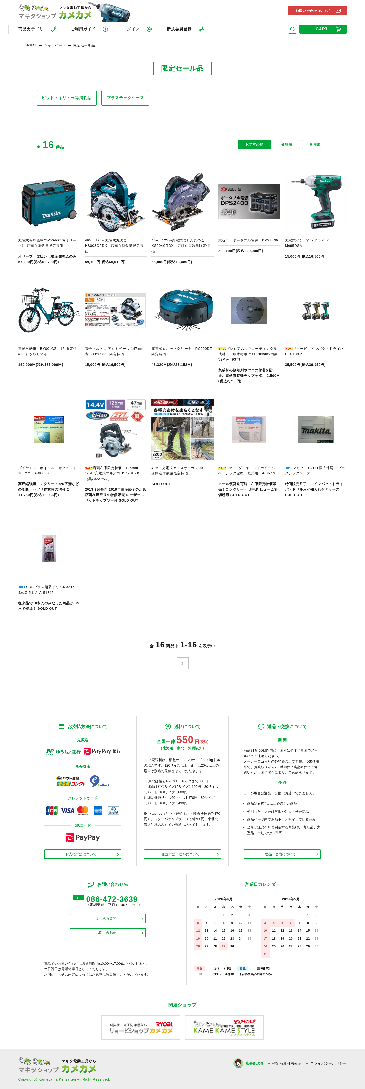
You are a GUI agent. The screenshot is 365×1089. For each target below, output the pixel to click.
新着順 (315, 144)
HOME (31, 45)
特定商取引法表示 (287, 1063)
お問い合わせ (106, 933)
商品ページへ (49, 218)
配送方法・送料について (181, 854)
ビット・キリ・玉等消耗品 (67, 98)
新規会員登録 (179, 29)
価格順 (286, 144)
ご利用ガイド (83, 29)
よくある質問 (106, 918)
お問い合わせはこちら (313, 11)
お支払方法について (80, 854)
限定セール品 (84, 45)
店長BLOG (255, 1063)
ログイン (131, 29)
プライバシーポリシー (328, 1063)
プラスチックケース (125, 98)
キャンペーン (55, 45)
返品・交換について (280, 854)
